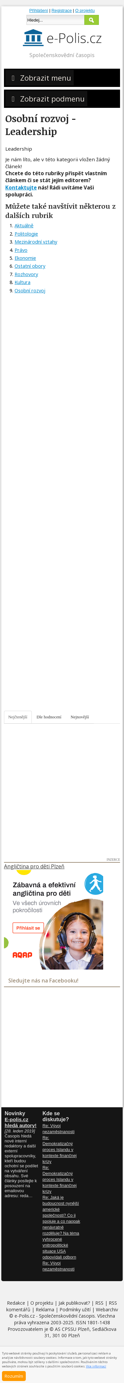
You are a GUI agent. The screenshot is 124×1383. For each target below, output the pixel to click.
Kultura (22, 282)
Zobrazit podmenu (46, 99)
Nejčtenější (17, 717)
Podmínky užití (75, 1309)
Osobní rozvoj (30, 290)
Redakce (16, 1303)
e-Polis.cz (25, 1316)
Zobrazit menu (39, 78)
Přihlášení (38, 10)
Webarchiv (107, 1309)
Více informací (96, 1366)
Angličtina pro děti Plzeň (34, 866)
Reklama (45, 1309)
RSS (99, 1303)
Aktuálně (24, 225)
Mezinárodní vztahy (36, 242)
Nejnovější (80, 717)
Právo (21, 250)
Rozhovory (26, 274)
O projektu (85, 10)
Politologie (26, 234)
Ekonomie (25, 258)
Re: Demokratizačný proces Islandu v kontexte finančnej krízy (60, 1149)
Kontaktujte (21, 187)
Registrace (62, 10)
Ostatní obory (30, 266)
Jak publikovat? (74, 1303)
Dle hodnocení (49, 717)
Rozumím (14, 1376)
